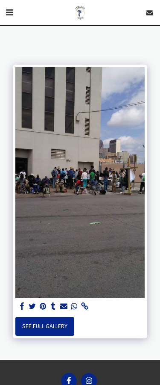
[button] (9, 12)
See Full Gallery (44, 326)
